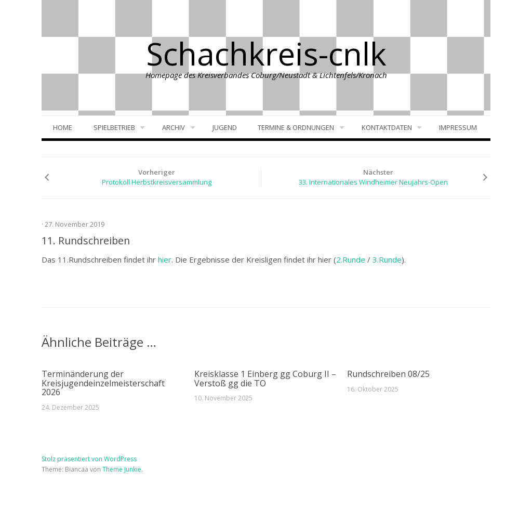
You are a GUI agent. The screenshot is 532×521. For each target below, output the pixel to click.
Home (62, 127)
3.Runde (387, 259)
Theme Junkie (121, 469)
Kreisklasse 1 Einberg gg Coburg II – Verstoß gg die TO (265, 378)
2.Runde (350, 259)
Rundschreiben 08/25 (388, 374)
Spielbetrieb (114, 127)
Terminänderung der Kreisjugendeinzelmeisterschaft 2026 (103, 383)
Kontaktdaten (387, 127)
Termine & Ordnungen (296, 127)
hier (164, 259)
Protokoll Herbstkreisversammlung (156, 182)
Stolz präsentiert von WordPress (89, 458)
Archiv (173, 127)
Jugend (224, 127)
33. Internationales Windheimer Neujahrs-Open (373, 182)
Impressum (458, 127)
